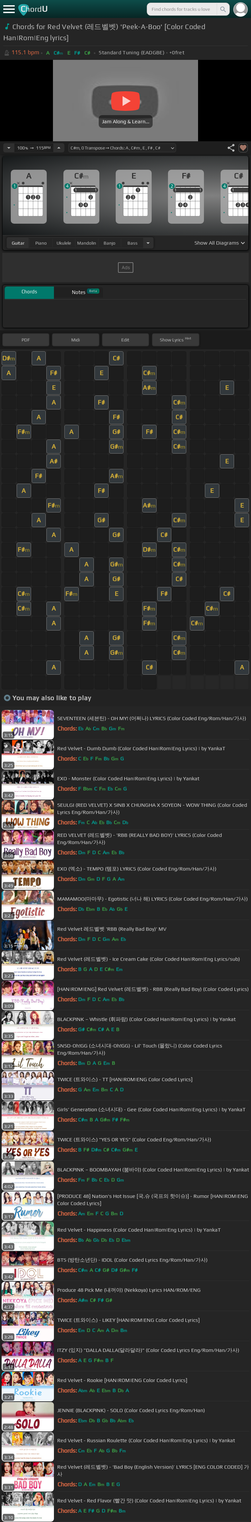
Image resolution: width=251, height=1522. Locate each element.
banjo (109, 243)
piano (41, 243)
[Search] (222, 9)
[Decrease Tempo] (8, 147)
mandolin (86, 243)
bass (132, 243)
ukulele (64, 243)
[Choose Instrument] (148, 243)
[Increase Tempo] (58, 147)
